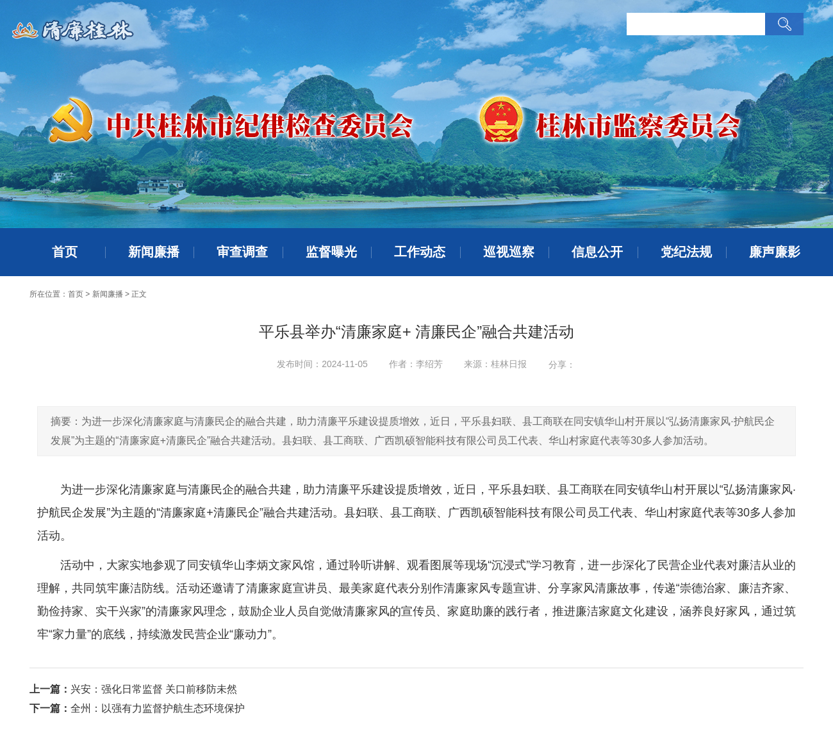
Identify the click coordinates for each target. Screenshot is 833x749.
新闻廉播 (153, 252)
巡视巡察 (508, 252)
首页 (65, 252)
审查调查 (242, 252)
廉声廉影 (774, 252)
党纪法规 (686, 252)
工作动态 (419, 252)
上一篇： (49, 689)
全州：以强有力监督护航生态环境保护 (157, 708)
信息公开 (597, 252)
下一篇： (49, 708)
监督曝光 (331, 252)
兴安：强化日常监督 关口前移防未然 (153, 689)
